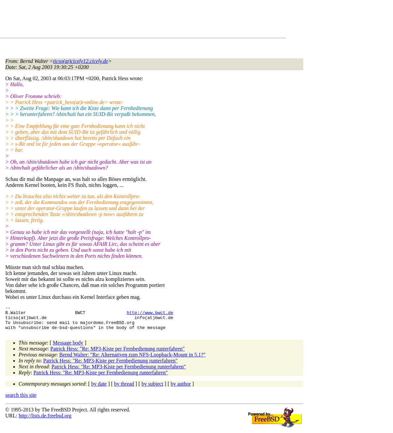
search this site (20, 400)
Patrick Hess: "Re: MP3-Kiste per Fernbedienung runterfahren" (117, 353)
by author (181, 389)
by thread (124, 389)
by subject (152, 389)
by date (99, 389)
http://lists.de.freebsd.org (45, 420)
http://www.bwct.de (150, 314)
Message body (68, 348)
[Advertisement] (125, 20)
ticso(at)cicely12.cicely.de (80, 61)
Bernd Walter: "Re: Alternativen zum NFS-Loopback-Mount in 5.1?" (132, 359)
